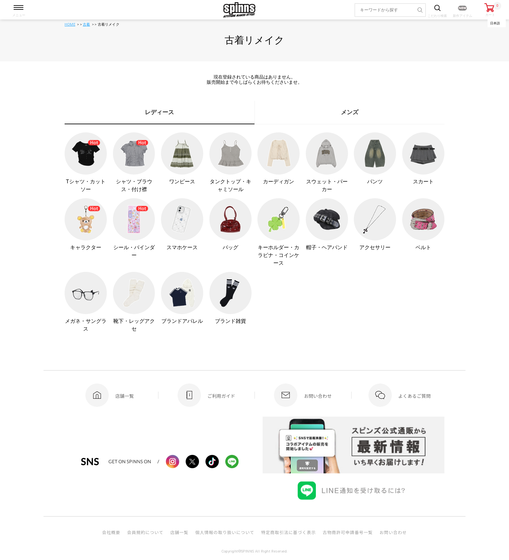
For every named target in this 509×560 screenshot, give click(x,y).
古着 (86, 24)
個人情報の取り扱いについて (224, 532)
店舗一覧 (179, 532)
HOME (70, 24)
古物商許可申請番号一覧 (348, 532)
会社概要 (111, 532)
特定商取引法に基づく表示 (288, 532)
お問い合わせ (393, 532)
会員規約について (145, 532)
